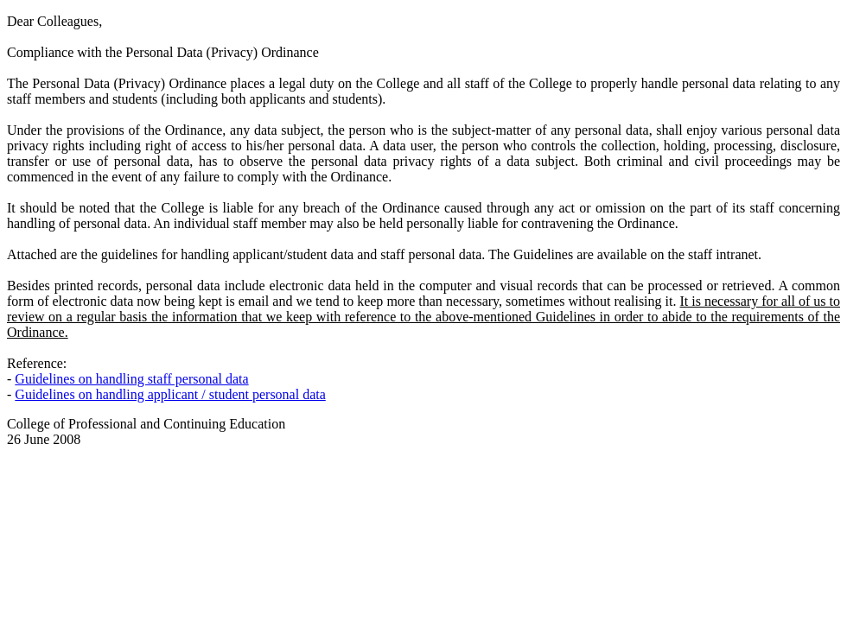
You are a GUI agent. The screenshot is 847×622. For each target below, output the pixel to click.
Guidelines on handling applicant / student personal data (170, 394)
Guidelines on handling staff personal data (131, 378)
